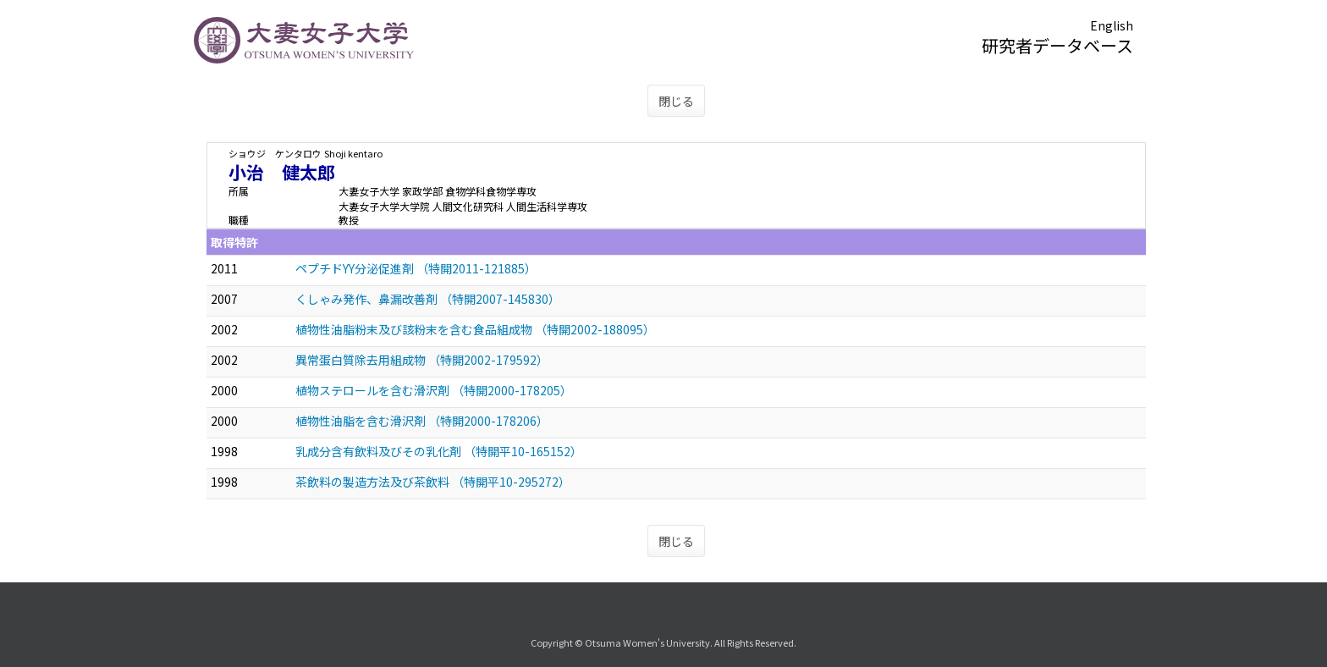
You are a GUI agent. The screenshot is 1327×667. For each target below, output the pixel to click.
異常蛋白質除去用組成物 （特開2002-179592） (421, 359)
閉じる (676, 100)
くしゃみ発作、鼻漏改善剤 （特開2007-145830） (427, 298)
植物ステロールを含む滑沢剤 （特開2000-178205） (433, 390)
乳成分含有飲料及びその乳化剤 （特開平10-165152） (438, 451)
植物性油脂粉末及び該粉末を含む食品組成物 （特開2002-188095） (475, 329)
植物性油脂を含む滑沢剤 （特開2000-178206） (421, 420)
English (1111, 25)
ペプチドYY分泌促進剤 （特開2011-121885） (416, 268)
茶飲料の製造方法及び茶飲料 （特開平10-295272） (432, 481)
